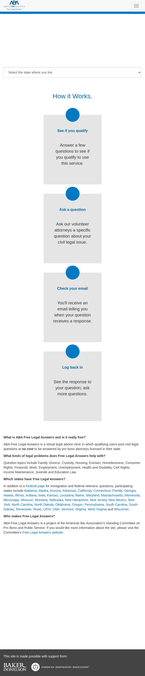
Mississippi (11, 500)
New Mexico (117, 500)
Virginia (80, 509)
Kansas (52, 495)
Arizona (55, 491)
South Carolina (116, 504)
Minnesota (132, 495)
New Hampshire (76, 500)
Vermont (67, 509)
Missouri (27, 500)
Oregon (77, 504)
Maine (79, 495)
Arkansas (69, 491)
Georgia (130, 491)
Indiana (31, 495)
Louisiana (67, 495)
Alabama (30, 491)
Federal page (35, 486)
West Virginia (97, 509)
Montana (41, 500)
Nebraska (56, 500)
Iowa (41, 495)
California (85, 491)
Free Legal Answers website (42, 532)
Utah (56, 509)
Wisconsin (121, 509)
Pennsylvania (94, 504)
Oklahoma (62, 504)
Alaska (43, 491)
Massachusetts (112, 495)
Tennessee (23, 509)
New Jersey (98, 500)
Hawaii (8, 495)
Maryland (93, 495)
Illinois (19, 495)
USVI (47, 509)
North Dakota (43, 504)
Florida (117, 491)
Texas (37, 509)
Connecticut (102, 491)
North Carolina (22, 504)
